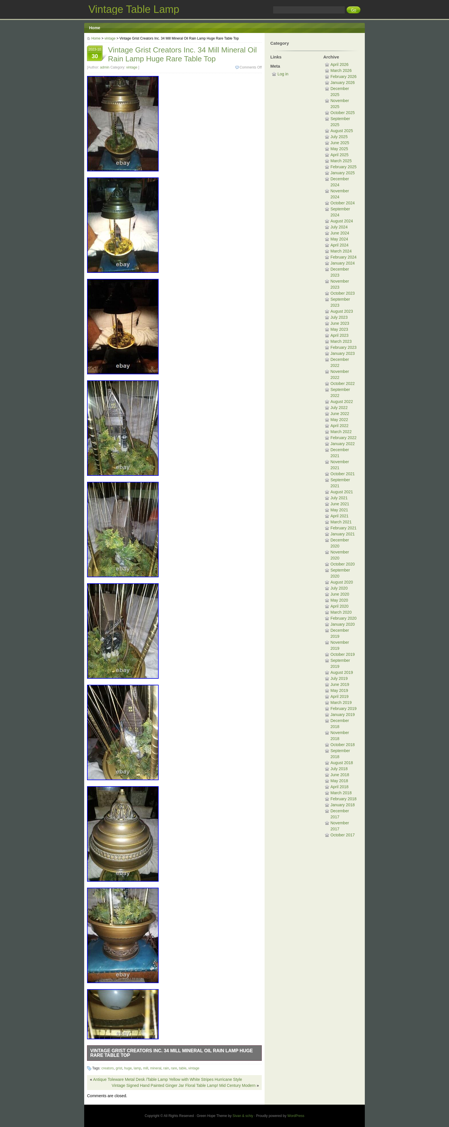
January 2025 (342, 173)
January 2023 (342, 353)
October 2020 (342, 564)
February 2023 (343, 347)
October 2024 (342, 203)
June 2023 (339, 323)
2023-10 (94, 53)
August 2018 (341, 762)
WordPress (295, 1116)
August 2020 (341, 582)
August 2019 (341, 672)
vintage (110, 38)
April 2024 (339, 245)
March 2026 (341, 70)
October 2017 (342, 835)
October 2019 (342, 654)
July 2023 (339, 317)
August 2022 (341, 401)
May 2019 (339, 690)
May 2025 (339, 148)
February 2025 (343, 167)
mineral (155, 1068)
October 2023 (342, 293)
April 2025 (339, 154)
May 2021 (339, 510)
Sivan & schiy (243, 1116)
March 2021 (341, 522)
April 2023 (339, 335)
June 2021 (339, 504)
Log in (282, 74)
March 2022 (341, 431)
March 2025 (341, 161)
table (182, 1068)
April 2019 (339, 696)
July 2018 (339, 768)
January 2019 (342, 714)
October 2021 (342, 473)
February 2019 (343, 708)
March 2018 (341, 793)
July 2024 (339, 227)
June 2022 (339, 413)
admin (104, 67)
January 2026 (342, 82)
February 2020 (343, 618)
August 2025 (341, 130)
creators (107, 1068)
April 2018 (339, 786)
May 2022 (339, 419)
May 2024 (339, 239)
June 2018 (339, 774)
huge (128, 1068)
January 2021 (342, 534)
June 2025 (339, 142)
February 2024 (343, 257)
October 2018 (342, 744)
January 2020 (342, 624)
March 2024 (341, 251)
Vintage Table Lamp (133, 9)
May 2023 (339, 329)
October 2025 (342, 112)
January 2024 (342, 263)
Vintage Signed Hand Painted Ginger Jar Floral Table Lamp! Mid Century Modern (183, 1085)
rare (174, 1068)
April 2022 (339, 425)
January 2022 (342, 443)
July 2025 (339, 136)
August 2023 (341, 311)
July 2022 (339, 407)
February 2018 (343, 799)
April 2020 (339, 606)
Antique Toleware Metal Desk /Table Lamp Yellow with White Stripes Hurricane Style (167, 1079)
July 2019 (339, 678)
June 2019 (339, 684)
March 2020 (341, 612)
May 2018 (339, 780)
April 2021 (339, 516)
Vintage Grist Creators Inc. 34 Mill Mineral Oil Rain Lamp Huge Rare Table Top (171, 1053)
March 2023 (341, 341)
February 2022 (343, 437)
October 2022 (342, 383)
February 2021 (343, 528)
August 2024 (341, 221)
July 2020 (339, 588)
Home (94, 28)
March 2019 (341, 702)
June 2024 (339, 233)
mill (145, 1068)
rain (166, 1068)
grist (119, 1068)
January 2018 (342, 805)
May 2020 (339, 600)
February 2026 (343, 76)
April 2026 (339, 64)
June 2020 (339, 594)
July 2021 (339, 498)
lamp (137, 1068)
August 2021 (341, 492)
